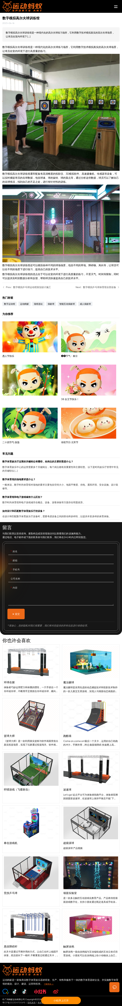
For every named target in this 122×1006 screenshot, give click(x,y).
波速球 (90, 798)
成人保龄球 (85, 304)
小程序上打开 (61, 1000)
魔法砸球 (90, 691)
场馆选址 (38, 304)
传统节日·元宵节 (90, 442)
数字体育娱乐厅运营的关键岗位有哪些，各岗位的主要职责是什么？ (60, 467)
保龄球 (51, 304)
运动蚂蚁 (24, 304)
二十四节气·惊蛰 (31, 430)
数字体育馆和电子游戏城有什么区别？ (60, 500)
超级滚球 (90, 849)
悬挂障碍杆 (31, 940)
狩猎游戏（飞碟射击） (31, 783)
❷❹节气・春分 (90, 356)
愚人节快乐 (31, 344)
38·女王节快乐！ (90, 399)
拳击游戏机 (31, 835)
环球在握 (31, 676)
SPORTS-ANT (29, 6)
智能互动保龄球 (67, 304)
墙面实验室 (90, 902)
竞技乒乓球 (31, 887)
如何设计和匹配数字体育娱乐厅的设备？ (60, 514)
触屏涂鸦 (90, 955)
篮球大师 (31, 730)
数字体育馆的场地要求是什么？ (60, 484)
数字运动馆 (10, 304)
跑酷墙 (90, 745)
